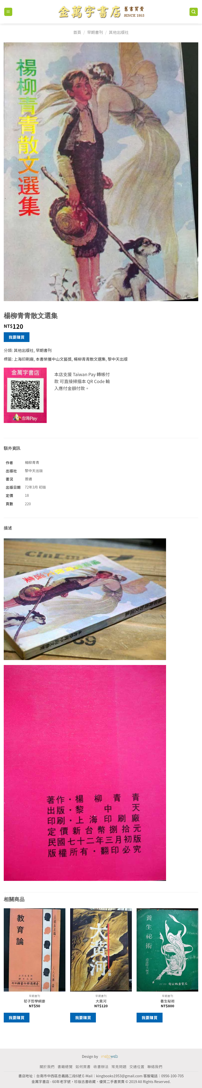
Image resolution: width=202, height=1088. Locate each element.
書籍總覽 (64, 1066)
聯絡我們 (154, 1066)
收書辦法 (100, 1066)
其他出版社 (119, 32)
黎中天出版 (118, 359)
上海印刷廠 (24, 359)
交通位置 (136, 1066)
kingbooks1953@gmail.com (119, 1075)
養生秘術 (167, 1001)
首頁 (77, 32)
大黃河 (101, 1001)
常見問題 (118, 1066)
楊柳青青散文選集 (90, 359)
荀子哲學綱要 (34, 1001)
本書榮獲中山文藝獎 (54, 359)
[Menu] (8, 12)
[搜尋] (194, 12)
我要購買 (17, 337)
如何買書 (82, 1066)
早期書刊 (95, 32)
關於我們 (46, 1066)
